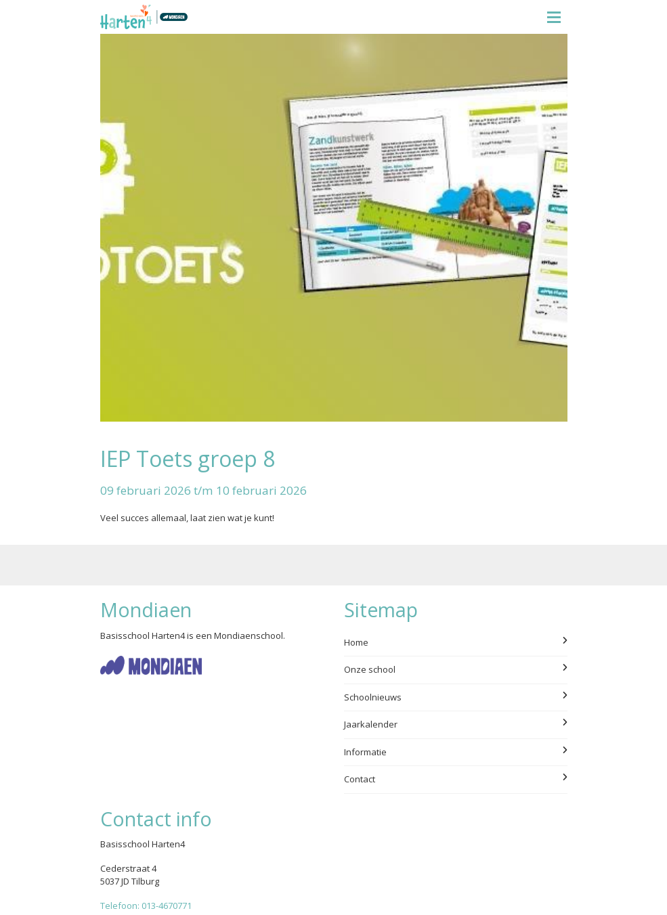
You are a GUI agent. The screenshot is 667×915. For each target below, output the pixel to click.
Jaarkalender (455, 724)
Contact (455, 779)
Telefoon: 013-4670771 (146, 905)
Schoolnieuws (455, 697)
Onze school (455, 669)
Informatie (455, 752)
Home (455, 642)
